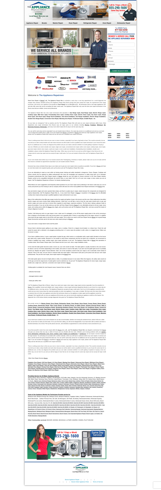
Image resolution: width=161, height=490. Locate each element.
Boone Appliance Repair (72, 479)
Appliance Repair (32, 23)
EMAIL (109, 54)
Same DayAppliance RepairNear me (128, 80)
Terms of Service (98, 482)
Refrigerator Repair (90, 23)
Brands (44, 23)
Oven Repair (107, 23)
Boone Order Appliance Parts (80, 482)
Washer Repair (58, 23)
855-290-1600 (118, 7)
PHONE (110, 48)
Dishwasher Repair (123, 23)
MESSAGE (111, 61)
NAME (109, 41)
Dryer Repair (73, 23)
